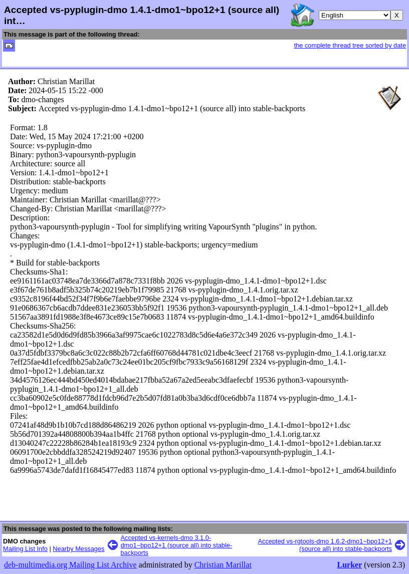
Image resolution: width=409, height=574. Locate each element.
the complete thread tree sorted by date (350, 45)
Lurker (349, 564)
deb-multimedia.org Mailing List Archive (70, 564)
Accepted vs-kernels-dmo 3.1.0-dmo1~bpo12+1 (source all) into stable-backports (177, 545)
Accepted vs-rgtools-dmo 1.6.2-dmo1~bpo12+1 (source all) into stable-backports (325, 544)
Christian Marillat (223, 564)
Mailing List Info (25, 548)
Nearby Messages (78, 548)
